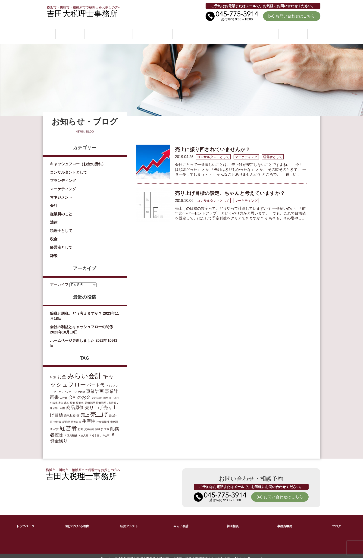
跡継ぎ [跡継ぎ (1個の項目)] (99, 423)
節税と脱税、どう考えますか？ (76, 308)
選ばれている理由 (108, 31)
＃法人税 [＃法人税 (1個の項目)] (83, 430)
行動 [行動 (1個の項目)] (80, 423)
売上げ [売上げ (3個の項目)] (99, 409)
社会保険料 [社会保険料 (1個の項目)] (102, 416)
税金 (53, 234)
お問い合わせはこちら (295, 16)
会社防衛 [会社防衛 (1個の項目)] (96, 392)
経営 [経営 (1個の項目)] (56, 423)
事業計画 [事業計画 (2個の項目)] (95, 386)
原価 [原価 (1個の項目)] (72, 397)
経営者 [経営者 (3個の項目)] (68, 423)
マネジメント (61, 192)
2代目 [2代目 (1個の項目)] (53, 372)
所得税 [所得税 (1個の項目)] (66, 416)
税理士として (61, 225)
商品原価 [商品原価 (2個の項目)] (75, 402)
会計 (53, 200)
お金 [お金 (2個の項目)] (61, 371)
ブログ (293, 31)
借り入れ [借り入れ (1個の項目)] (114, 392)
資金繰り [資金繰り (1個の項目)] (89, 423)
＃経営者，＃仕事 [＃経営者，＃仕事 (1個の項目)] (99, 430)
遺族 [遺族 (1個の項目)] (106, 423)
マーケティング (63, 184)
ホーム (69, 31)
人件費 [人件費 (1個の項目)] (63, 392)
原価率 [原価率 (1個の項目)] (80, 397)
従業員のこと (61, 209)
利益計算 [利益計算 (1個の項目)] (64, 397)
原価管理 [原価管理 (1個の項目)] (90, 397)
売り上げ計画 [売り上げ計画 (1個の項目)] (71, 410)
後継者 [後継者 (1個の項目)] (57, 416)
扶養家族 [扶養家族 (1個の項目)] (76, 416)
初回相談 (226, 31)
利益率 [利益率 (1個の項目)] (54, 397)
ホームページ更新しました (72, 335)
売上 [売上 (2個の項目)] (85, 409)
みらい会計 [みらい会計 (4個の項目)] (84, 370)
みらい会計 (192, 31)
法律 (53, 217)
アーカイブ (59, 279)
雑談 (53, 250)
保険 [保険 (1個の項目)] (105, 392)
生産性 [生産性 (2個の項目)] (88, 415)
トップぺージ (25, 521)
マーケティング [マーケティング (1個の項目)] (62, 386)
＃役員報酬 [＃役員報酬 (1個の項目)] (70, 430)
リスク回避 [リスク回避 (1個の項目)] (78, 386)
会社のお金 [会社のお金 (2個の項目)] (80, 392)
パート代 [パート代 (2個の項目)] (95, 379)
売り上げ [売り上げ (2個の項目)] (94, 402)
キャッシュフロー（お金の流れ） (78, 159)
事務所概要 (260, 31)
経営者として (61, 242)
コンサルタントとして (68, 167)
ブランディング (63, 175)
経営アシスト (153, 31)
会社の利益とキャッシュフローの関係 (81, 322)
